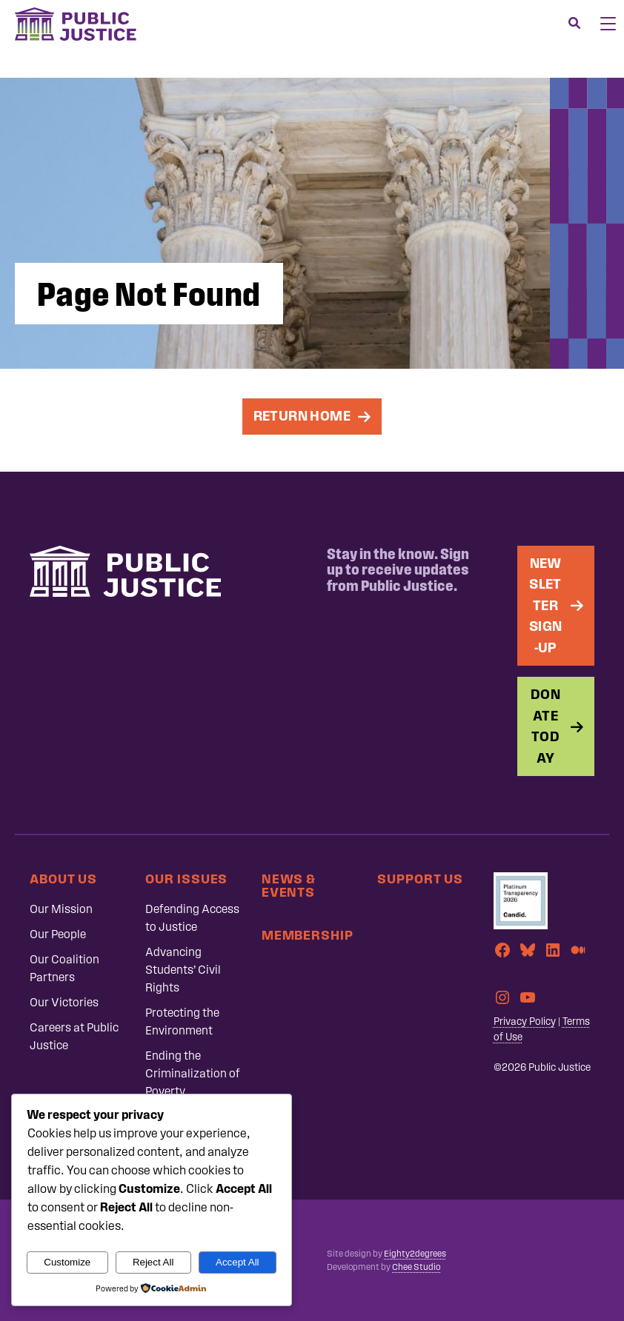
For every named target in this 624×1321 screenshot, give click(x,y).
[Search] (574, 23)
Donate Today (545, 726)
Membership (308, 935)
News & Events (289, 885)
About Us (63, 879)
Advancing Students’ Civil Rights (183, 970)
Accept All (237, 1262)
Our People (58, 934)
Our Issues (186, 879)
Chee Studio (416, 1267)
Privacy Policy (525, 1021)
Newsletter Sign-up (545, 605)
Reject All (153, 1262)
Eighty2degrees (415, 1253)
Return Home (302, 416)
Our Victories (64, 1002)
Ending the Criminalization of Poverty (192, 1073)
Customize (67, 1262)
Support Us (420, 879)
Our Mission (61, 909)
